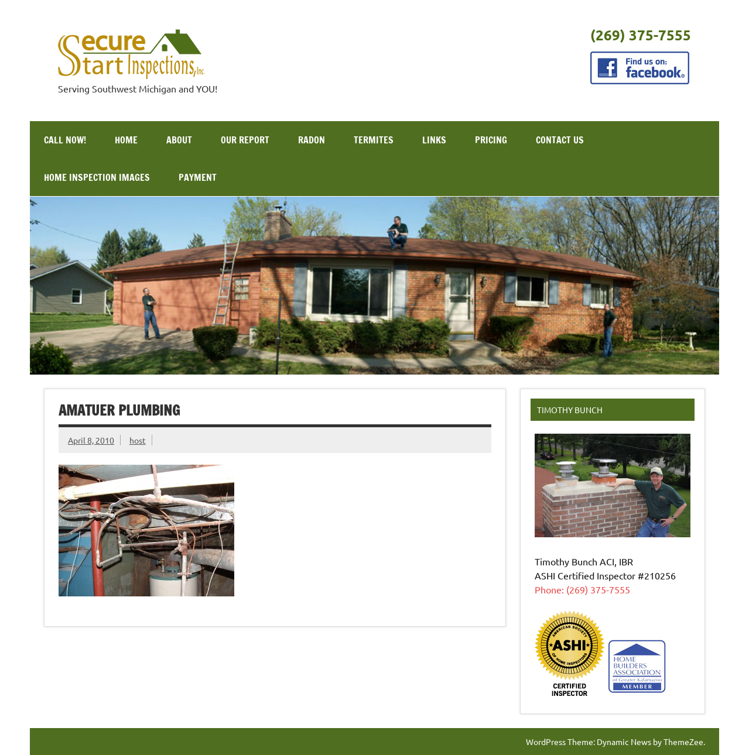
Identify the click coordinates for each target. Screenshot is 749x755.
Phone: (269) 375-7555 (582, 589)
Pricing (491, 139)
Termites (374, 139)
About (179, 139)
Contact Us (560, 139)
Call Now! (65, 139)
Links (434, 139)
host (137, 440)
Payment (198, 177)
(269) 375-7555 (640, 35)
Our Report (245, 139)
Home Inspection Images (97, 177)
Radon (311, 139)
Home (126, 139)
